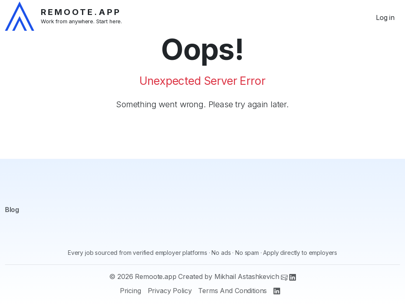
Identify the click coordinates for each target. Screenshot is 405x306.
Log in (385, 17)
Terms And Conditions (232, 290)
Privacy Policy (170, 290)
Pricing (130, 290)
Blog (12, 209)
